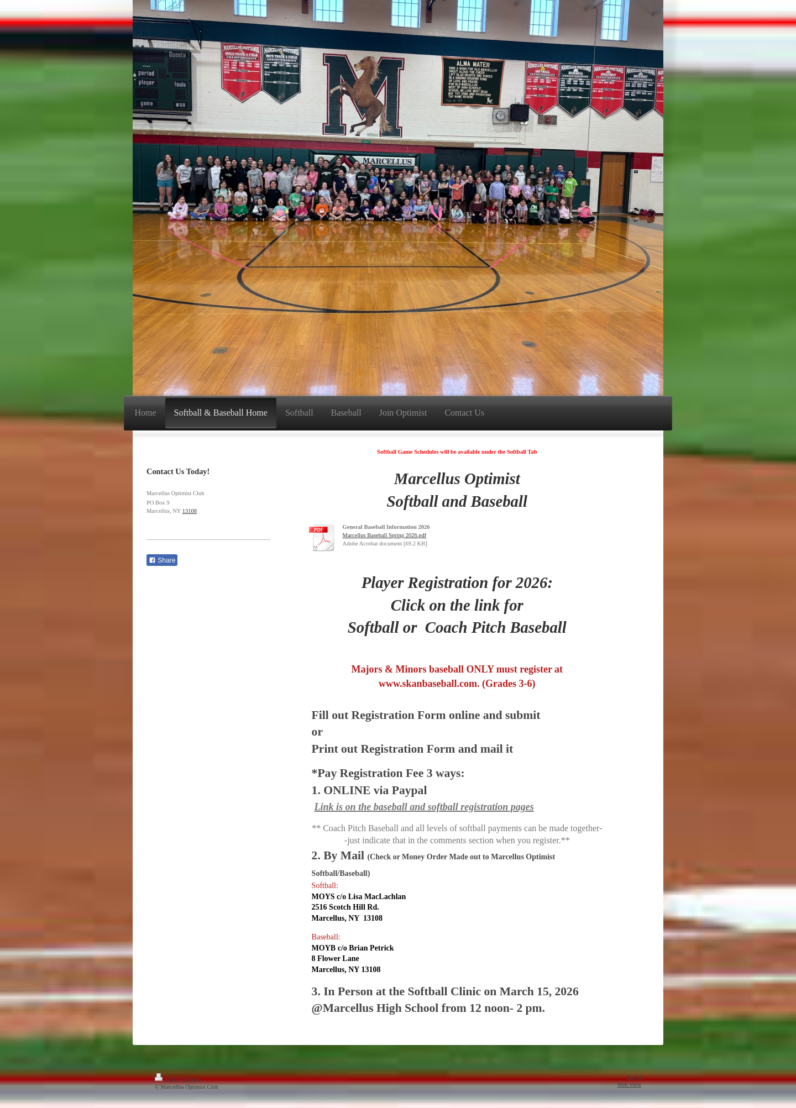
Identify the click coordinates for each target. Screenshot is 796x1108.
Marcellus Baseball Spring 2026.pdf (385, 535)
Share (162, 560)
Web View (629, 1084)
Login (634, 1077)
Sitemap (190, 1079)
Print (167, 1079)
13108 (189, 511)
